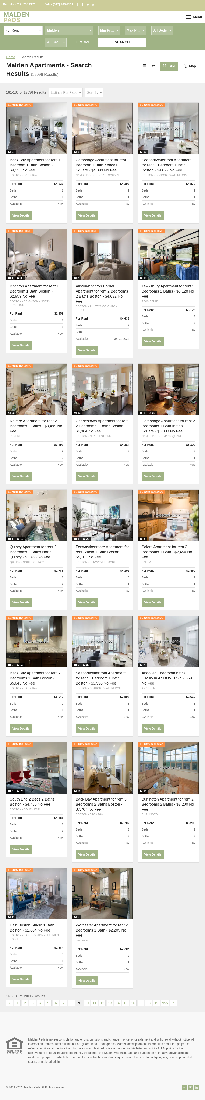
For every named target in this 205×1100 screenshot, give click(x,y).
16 (133, 1003)
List (149, 66)
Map (190, 66)
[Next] (173, 1003)
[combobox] (23, 30)
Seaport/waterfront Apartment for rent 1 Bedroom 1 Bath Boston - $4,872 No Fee (166, 165)
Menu (194, 16)
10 (87, 1003)
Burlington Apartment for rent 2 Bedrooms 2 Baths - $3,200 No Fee (168, 804)
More (82, 42)
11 (94, 1003)
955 (165, 1003)
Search (122, 42)
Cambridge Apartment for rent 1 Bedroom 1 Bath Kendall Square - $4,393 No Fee (102, 165)
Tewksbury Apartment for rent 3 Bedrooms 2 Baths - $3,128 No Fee (168, 291)
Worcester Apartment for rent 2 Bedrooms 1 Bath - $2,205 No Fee (102, 930)
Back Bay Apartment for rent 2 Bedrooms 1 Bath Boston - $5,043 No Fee (35, 678)
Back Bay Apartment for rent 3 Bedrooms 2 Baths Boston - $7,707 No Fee (101, 804)
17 (141, 1003)
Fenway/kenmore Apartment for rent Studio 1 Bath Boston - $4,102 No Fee (102, 552)
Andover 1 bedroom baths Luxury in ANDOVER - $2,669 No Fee (167, 678)
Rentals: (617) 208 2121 (19, 4)
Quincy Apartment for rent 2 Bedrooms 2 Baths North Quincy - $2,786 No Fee (33, 552)
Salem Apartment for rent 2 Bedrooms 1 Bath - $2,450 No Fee (167, 552)
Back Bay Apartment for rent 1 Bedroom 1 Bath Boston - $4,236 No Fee (35, 165)
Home (10, 57)
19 (156, 1003)
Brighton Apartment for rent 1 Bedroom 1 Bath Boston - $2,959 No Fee (34, 291)
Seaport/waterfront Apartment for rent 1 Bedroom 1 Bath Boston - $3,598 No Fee (101, 678)
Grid (169, 66)
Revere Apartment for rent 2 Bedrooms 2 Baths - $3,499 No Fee (36, 426)
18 (149, 1003)
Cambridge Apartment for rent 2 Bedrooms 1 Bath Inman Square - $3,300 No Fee (168, 426)
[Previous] (9, 1003)
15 (125, 1003)
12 (102, 1003)
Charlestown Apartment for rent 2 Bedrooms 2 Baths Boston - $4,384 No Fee (102, 426)
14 (118, 1003)
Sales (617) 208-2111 (58, 4)
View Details (20, 215)
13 (110, 1003)
